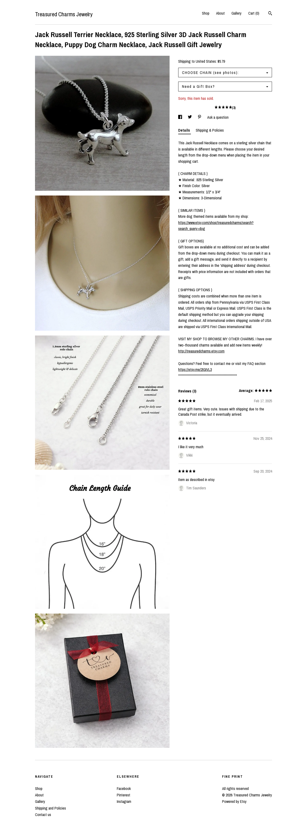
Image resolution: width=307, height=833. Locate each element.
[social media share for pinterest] (200, 117)
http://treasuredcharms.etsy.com (201, 351)
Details (184, 130)
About (220, 13)
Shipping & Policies (210, 130)
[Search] (270, 14)
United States (206, 61)
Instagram (124, 801)
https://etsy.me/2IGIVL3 (195, 369)
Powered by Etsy (234, 801)
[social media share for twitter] (190, 117)
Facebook (124, 788)
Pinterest (123, 795)
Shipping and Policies (50, 808)
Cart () (253, 13)
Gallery (236, 13)
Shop (205, 13)
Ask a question (218, 117)
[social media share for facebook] (180, 117)
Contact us (43, 814)
